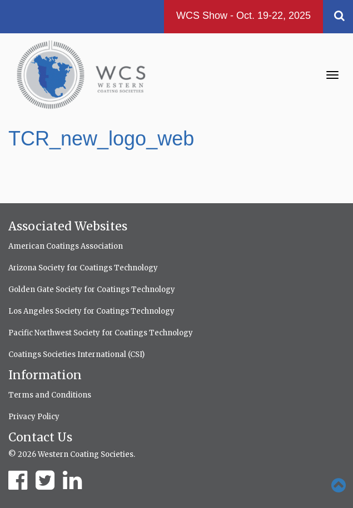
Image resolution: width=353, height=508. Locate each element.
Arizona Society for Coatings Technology (83, 268)
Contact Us (40, 437)
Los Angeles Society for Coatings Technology (91, 311)
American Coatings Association (65, 246)
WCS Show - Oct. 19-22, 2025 (243, 15)
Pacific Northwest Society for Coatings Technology (100, 333)
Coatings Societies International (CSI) (76, 354)
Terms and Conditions (49, 395)
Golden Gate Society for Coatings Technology (91, 289)
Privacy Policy (33, 416)
